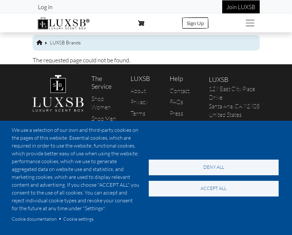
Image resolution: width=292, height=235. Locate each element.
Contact (180, 90)
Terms (138, 113)
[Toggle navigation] (250, 23)
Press (176, 113)
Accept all (213, 188)
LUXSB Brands (65, 42)
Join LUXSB (240, 6)
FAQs (176, 101)
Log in (45, 6)
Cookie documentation (34, 219)
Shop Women (101, 103)
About (138, 90)
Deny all (213, 167)
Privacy (139, 101)
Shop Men (103, 118)
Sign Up (195, 23)
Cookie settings (78, 219)
